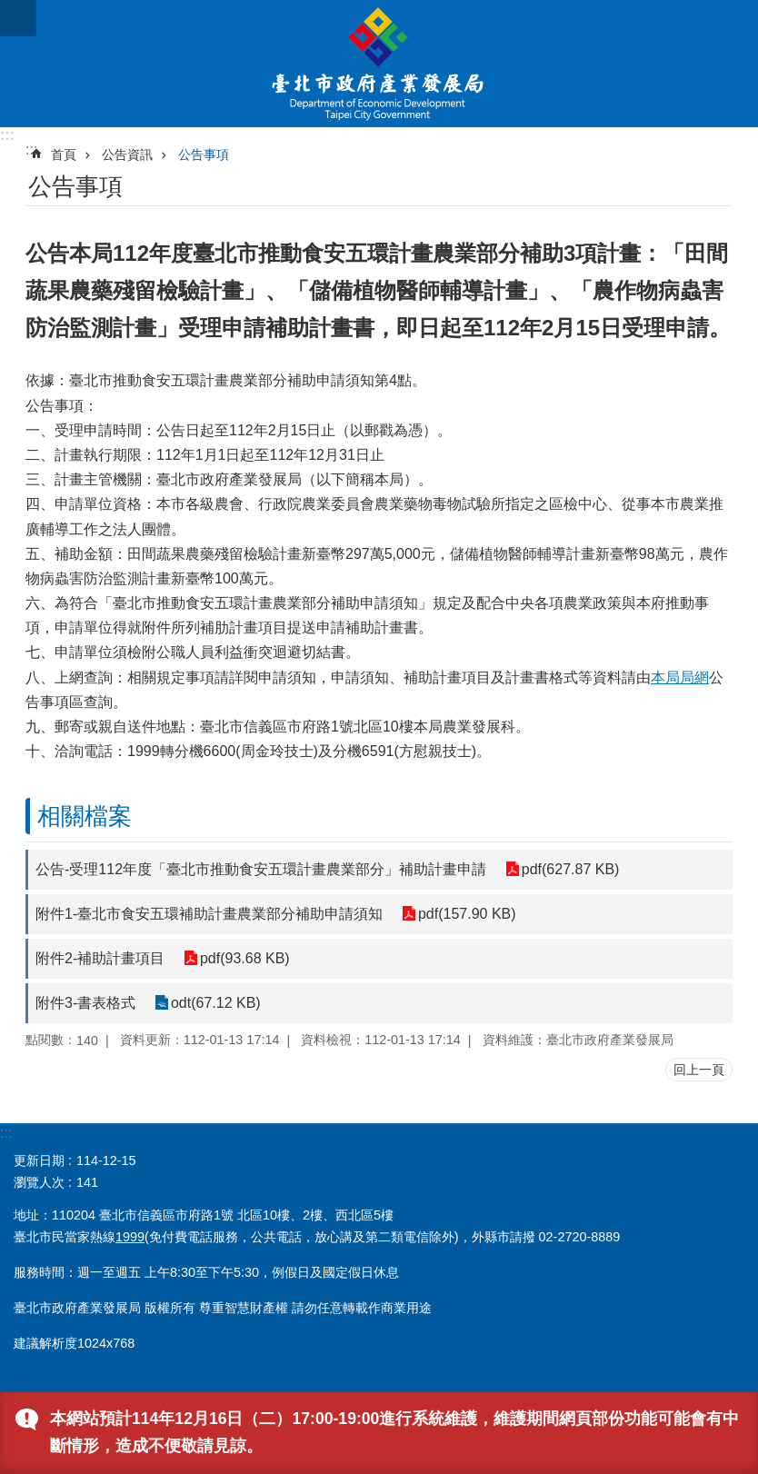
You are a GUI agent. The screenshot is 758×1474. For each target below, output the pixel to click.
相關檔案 (84, 816)
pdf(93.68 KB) (244, 958)
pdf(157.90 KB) (466, 913)
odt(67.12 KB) (215, 1003)
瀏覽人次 (39, 1182)
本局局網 (680, 677)
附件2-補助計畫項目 (100, 958)
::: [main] (31, 149)
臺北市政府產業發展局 (379, 63)
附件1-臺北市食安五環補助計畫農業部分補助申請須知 (209, 913)
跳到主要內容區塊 (9, 9)
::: (7, 135)
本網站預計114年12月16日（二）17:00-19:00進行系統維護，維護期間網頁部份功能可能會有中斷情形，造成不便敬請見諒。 (394, 1432)
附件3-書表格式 (85, 1003)
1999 (130, 1237)
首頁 (63, 154)
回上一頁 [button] (698, 1069)
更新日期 (39, 1160)
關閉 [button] (18, 18)
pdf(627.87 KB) (570, 869)
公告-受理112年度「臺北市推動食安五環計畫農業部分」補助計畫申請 (260, 869)
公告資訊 (127, 154)
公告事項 (203, 154)
